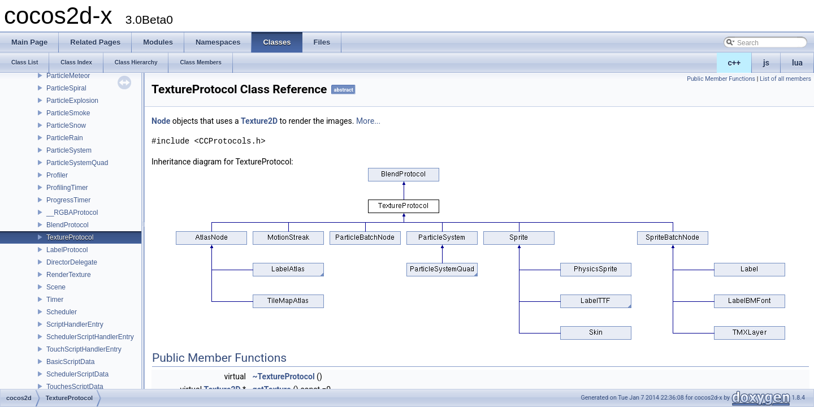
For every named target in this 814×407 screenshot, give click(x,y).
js (766, 62)
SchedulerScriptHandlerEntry (90, 337)
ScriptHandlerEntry (74, 324)
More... (368, 120)
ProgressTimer (68, 200)
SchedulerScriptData (77, 374)
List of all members (785, 79)
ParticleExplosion (72, 101)
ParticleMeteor (68, 76)
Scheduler (61, 312)
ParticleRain (64, 138)
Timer (54, 300)
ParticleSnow (66, 125)
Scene (56, 287)
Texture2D (259, 120)
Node (160, 120)
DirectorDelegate (71, 262)
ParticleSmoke (68, 113)
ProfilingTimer (67, 188)
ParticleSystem (69, 150)
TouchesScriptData (74, 387)
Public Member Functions (721, 79)
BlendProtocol (67, 225)
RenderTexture (68, 275)
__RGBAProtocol (72, 213)
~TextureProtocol (284, 376)
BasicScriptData (70, 362)
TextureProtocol (69, 237)
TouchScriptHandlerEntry (84, 349)
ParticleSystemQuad (77, 163)
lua (797, 62)
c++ (734, 62)
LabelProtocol (67, 250)
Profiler (57, 175)
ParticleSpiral (66, 88)
